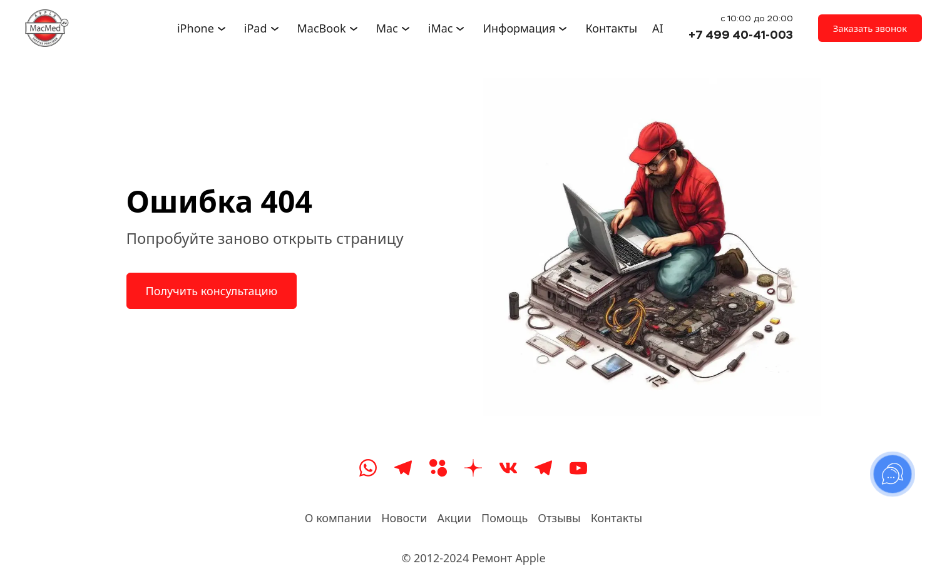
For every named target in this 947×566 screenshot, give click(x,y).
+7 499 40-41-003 (740, 35)
